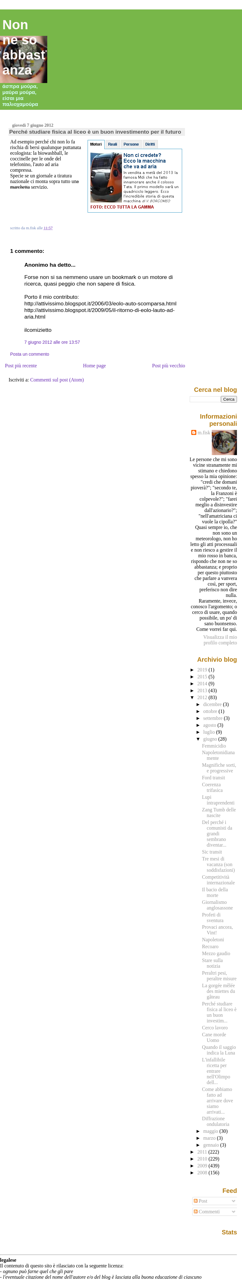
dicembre (213, 704)
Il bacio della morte (215, 892)
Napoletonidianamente (218, 755)
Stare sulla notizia (212, 963)
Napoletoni (213, 939)
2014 (203, 683)
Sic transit (212, 851)
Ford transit (213, 777)
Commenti (207, 1211)
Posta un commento (29, 354)
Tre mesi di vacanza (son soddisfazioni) (218, 864)
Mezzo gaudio (216, 953)
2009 (203, 1165)
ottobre (211, 711)
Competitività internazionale (218, 879)
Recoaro (210, 946)
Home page (94, 365)
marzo (210, 1138)
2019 (203, 669)
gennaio (211, 1145)
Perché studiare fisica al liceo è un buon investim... (219, 1012)
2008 (203, 1172)
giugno (210, 739)
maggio (211, 1131)
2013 (203, 690)
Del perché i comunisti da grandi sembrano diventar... (217, 834)
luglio (209, 732)
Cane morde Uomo (214, 1037)
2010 (203, 1158)
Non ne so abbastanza (24, 47)
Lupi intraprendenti (218, 799)
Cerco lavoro (215, 1027)
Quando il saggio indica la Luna (219, 1049)
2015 (203, 676)
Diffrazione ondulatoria (215, 1121)
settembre (213, 718)
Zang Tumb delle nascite (219, 812)
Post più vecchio (168, 365)
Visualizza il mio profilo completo (220, 639)
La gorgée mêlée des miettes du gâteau (218, 991)
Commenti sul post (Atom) (57, 379)
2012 (203, 697)
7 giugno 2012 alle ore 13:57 (52, 342)
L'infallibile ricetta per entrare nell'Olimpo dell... (216, 1071)
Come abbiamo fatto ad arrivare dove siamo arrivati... (217, 1101)
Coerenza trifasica (212, 787)
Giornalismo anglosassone (217, 904)
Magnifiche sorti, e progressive (219, 767)
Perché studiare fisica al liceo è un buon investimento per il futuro (95, 132)
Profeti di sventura (212, 917)
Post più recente (21, 365)
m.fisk (204, 432)
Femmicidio (214, 746)
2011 (202, 1152)
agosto (210, 725)
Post (200, 1201)
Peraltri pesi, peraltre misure (219, 975)
